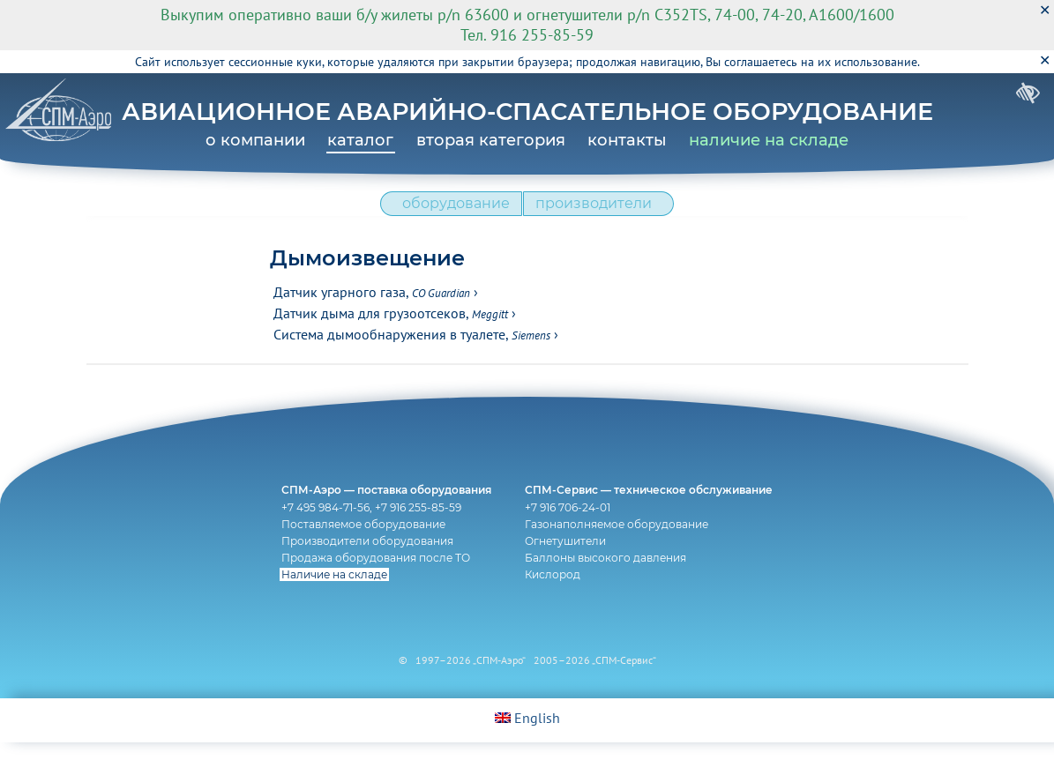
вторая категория (490, 140)
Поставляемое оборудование (359, 552)
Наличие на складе (330, 602)
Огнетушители (569, 569)
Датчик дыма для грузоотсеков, (390, 326)
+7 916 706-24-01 (572, 535)
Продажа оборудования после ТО (371, 585)
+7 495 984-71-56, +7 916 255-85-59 (367, 535)
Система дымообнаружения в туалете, (411, 347)
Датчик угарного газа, (371, 305)
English (527, 750)
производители (598, 212)
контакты (627, 140)
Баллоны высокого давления (610, 585)
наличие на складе (768, 140)
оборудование (451, 212)
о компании (255, 140)
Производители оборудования (363, 569)
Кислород (557, 602)
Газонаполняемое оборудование (621, 552)
